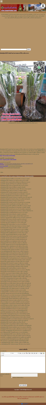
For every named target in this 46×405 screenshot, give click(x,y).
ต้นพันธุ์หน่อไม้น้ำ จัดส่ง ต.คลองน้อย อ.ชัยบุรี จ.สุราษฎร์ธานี (14, 320)
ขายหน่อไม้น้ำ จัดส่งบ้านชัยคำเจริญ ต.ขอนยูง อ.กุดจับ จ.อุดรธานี (15, 259)
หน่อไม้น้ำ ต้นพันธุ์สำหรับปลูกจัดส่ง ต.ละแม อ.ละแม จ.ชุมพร (14, 307)
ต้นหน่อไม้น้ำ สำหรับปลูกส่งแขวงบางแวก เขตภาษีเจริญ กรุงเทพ (15, 313)
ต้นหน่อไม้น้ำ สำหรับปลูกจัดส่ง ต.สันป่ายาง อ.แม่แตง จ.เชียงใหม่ (15, 269)
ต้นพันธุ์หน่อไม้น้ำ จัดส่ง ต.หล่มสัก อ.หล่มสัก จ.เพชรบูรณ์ (13, 214)
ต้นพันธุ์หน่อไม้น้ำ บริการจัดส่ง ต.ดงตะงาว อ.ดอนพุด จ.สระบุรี (15, 288)
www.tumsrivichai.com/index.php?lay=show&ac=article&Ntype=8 (18, 163)
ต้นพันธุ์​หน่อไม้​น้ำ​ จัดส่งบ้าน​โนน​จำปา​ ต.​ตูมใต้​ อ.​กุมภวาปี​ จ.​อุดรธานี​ (16, 197)
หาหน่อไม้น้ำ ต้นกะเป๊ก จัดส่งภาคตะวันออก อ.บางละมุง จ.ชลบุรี (15, 226)
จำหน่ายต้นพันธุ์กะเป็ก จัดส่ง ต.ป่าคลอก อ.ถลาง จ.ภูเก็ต (13, 290)
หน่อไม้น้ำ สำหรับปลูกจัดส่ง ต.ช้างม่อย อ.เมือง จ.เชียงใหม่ (14, 278)
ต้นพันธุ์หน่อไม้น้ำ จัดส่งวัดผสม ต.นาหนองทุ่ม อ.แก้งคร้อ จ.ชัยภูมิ (15, 207)
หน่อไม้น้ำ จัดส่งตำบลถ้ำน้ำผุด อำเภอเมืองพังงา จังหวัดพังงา (14, 183)
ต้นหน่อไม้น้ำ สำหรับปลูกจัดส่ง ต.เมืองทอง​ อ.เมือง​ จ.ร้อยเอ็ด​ (14, 266)
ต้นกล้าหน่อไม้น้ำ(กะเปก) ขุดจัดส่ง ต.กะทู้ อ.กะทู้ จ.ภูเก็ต (13, 241)
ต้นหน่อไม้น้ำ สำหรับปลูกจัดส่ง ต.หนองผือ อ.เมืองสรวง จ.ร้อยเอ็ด (15, 264)
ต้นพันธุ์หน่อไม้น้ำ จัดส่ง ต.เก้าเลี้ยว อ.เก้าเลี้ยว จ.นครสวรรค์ (14, 227)
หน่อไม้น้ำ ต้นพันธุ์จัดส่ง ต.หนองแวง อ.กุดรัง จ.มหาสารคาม (14, 308)
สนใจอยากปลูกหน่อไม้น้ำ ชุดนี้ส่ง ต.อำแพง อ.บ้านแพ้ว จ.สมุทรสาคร (16, 217)
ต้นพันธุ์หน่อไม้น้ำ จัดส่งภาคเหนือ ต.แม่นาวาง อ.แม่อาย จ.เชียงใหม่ (16, 327)
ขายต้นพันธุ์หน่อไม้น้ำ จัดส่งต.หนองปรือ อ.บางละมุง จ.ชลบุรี (14, 249)
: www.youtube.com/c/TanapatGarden (10, 167)
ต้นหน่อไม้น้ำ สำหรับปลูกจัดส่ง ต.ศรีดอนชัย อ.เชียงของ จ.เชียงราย (16, 285)
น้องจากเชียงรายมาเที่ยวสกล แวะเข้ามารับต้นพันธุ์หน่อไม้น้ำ (14, 248)
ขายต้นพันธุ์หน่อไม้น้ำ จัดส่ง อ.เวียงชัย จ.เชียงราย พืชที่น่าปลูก (15, 342)
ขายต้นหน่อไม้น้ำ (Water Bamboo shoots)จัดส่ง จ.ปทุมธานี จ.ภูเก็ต (15, 275)
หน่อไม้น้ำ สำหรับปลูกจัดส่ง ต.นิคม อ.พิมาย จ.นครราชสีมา (14, 221)
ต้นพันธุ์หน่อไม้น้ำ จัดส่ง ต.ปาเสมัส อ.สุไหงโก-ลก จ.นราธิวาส (14, 300)
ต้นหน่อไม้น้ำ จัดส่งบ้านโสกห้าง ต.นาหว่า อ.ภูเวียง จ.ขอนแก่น (15, 231)
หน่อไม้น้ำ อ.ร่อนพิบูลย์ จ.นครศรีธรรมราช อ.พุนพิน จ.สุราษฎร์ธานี (16, 337)
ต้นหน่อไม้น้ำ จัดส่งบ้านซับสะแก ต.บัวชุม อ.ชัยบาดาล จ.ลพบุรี (15, 261)
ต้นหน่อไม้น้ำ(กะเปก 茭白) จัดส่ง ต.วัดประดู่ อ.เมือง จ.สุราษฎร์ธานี (16, 283)
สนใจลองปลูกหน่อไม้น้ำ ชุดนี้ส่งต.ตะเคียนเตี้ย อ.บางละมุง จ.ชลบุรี (16, 205)
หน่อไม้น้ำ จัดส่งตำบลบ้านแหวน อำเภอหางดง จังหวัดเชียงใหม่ (15, 293)
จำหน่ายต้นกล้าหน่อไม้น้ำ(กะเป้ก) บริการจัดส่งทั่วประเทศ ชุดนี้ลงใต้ (16, 325)
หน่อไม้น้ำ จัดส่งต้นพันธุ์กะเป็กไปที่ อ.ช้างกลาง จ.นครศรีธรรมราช (15, 330)
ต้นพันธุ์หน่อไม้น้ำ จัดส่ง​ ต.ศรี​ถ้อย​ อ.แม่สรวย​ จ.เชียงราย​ (13, 268)
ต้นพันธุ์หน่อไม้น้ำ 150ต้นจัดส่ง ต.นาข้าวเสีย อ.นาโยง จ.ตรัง (14, 246)
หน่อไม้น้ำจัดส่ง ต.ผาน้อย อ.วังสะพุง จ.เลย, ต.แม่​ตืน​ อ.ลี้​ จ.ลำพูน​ (15, 305)
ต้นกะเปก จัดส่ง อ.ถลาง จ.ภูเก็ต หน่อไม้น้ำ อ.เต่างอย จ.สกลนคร (15, 302)
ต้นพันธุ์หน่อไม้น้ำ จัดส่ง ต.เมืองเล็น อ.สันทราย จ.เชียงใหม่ (14, 242)
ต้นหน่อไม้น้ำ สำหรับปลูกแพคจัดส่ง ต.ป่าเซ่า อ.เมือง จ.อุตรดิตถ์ (15, 281)
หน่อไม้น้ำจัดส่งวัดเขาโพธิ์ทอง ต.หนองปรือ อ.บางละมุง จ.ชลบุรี (15, 178)
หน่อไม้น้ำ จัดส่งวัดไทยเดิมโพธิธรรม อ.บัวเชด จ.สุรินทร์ (13, 234)
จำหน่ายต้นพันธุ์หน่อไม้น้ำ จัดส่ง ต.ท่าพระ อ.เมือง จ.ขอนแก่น (14, 251)
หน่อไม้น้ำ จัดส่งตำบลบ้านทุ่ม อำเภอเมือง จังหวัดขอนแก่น (14, 239)
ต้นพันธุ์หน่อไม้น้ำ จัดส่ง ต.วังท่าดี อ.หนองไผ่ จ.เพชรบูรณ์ (13, 219)
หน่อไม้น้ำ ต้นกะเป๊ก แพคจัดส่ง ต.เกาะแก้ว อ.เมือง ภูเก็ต (13, 222)
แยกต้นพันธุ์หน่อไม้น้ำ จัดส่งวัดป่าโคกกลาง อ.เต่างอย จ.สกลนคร (15, 315)
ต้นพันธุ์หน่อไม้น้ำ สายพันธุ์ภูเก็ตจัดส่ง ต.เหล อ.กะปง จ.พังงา (14, 212)
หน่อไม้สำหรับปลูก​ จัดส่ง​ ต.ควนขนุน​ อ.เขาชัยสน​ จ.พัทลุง (13, 190)
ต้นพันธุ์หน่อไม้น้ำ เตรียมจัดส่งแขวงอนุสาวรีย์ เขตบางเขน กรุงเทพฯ (16, 188)
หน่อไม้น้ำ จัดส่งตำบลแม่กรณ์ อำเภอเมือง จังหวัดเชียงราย (14, 237)
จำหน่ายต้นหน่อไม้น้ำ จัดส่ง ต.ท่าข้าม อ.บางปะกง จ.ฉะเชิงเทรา (15, 280)
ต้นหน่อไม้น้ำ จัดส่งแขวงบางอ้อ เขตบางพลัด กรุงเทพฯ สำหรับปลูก (16, 335)
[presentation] (22, 381)
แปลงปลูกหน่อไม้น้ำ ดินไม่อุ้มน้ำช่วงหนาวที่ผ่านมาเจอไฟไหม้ (15, 339)
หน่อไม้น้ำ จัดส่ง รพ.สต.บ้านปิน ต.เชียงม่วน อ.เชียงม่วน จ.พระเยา (15, 182)
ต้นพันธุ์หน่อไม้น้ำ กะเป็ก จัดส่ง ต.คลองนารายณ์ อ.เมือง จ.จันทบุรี (15, 317)
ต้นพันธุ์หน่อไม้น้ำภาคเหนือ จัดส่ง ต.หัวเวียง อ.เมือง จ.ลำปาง (14, 204)
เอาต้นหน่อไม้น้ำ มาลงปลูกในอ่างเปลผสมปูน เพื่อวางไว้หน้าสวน (15, 303)
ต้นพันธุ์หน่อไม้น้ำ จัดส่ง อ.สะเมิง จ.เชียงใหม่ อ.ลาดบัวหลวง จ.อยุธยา (16, 328)
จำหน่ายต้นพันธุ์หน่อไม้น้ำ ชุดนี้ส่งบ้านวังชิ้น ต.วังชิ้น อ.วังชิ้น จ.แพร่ (16, 276)
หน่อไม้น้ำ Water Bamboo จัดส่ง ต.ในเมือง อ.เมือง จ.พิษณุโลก (14, 273)
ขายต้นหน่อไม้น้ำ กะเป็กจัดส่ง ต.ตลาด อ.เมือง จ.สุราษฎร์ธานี (14, 291)
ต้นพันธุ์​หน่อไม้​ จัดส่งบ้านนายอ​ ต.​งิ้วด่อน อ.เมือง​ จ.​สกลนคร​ (14, 195)
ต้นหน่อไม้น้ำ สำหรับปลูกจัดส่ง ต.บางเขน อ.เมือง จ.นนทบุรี (14, 271)
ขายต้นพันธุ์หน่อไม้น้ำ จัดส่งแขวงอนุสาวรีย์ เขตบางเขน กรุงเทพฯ (15, 344)
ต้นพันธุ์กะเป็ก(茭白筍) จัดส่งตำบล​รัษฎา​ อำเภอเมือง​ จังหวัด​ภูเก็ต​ (15, 199)
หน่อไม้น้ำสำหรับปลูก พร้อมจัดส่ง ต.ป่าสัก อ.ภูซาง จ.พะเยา (14, 296)
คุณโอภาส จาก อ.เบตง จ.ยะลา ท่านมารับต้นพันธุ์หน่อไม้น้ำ (14, 310)
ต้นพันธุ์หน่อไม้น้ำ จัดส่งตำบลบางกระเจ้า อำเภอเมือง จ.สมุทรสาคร (16, 209)
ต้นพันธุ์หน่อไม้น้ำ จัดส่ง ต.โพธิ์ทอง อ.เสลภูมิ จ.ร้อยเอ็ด (13, 187)
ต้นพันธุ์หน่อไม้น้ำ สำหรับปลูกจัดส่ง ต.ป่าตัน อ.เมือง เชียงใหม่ (14, 253)
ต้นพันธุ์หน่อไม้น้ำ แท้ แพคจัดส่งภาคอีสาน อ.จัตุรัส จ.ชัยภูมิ (14, 323)
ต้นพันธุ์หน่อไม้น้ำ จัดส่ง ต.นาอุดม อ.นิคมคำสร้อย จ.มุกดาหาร (15, 215)
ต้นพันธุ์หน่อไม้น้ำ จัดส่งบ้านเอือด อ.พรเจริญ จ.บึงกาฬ (13, 322)
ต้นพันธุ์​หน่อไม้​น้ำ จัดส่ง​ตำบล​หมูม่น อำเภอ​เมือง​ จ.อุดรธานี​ (14, 192)
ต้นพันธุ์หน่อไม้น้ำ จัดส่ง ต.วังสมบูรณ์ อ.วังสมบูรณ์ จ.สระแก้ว (14, 254)
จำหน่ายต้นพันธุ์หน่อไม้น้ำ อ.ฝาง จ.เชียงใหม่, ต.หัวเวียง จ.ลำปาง (15, 334)
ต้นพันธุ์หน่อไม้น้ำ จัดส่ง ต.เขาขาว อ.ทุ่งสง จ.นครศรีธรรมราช (14, 256)
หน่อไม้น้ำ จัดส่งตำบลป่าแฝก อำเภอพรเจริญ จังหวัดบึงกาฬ (14, 244)
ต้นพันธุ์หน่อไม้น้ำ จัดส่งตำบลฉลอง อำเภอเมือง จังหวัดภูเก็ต (14, 236)
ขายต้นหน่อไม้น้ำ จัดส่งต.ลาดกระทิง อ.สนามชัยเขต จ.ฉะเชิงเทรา (15, 286)
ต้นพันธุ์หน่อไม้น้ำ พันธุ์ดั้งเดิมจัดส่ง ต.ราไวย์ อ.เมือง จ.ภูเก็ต (14, 232)
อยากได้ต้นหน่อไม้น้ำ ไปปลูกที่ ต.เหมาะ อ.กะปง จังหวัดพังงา (14, 332)
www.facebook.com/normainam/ (15, 166)
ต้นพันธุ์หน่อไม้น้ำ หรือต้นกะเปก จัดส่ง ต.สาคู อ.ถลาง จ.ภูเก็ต (14, 180)
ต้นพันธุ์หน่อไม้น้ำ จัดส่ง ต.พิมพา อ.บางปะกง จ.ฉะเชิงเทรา (14, 224)
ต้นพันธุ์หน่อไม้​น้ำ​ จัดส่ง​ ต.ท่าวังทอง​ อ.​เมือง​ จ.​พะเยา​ (12, 200)
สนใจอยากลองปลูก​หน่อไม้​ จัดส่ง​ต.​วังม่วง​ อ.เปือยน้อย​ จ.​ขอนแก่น (15, 194)
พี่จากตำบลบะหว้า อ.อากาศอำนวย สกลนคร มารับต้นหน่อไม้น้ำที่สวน (16, 295)
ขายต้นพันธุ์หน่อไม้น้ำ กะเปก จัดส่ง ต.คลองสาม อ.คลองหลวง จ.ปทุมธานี (17, 318)
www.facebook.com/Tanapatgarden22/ (13, 164)
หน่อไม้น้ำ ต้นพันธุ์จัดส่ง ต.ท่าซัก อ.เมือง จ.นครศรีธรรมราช (14, 312)
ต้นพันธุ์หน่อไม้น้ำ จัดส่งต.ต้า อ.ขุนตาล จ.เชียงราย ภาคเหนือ (14, 263)
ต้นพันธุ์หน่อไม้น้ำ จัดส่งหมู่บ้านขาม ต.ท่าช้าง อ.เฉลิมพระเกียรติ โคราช (17, 210)
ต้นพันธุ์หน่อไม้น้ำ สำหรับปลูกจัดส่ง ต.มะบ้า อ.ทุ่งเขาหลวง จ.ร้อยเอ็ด (16, 258)
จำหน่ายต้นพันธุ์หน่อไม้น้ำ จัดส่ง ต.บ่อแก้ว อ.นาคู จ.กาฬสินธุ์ (14, 229)
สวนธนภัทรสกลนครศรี (5, 162)
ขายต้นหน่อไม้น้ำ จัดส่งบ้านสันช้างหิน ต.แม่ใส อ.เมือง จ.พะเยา (15, 298)
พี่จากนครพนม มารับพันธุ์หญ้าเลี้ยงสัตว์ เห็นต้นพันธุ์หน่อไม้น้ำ (15, 340)
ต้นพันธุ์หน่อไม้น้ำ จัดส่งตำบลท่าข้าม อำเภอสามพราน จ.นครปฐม (15, 202)
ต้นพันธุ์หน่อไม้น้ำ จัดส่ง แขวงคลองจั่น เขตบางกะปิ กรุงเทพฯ (14, 185)
